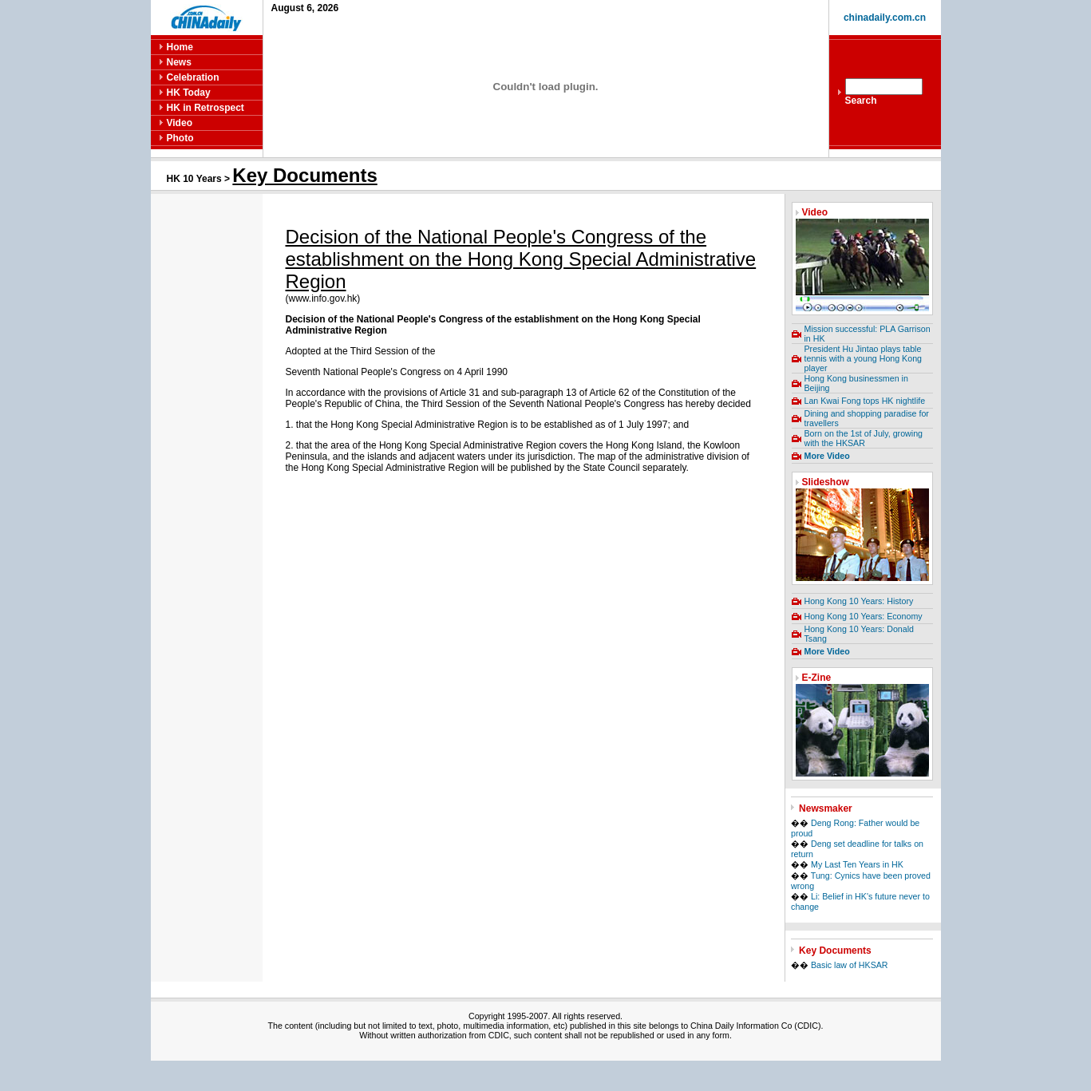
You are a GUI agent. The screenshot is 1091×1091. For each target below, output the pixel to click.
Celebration (193, 77)
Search (861, 100)
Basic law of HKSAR (849, 965)
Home (180, 47)
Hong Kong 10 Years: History (859, 601)
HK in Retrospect (205, 107)
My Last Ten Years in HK (857, 864)
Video (179, 122)
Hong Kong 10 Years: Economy (863, 616)
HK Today (189, 92)
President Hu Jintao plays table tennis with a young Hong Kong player (863, 358)
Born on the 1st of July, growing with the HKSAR (863, 438)
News (179, 62)
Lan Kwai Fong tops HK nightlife (865, 400)
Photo (180, 138)
